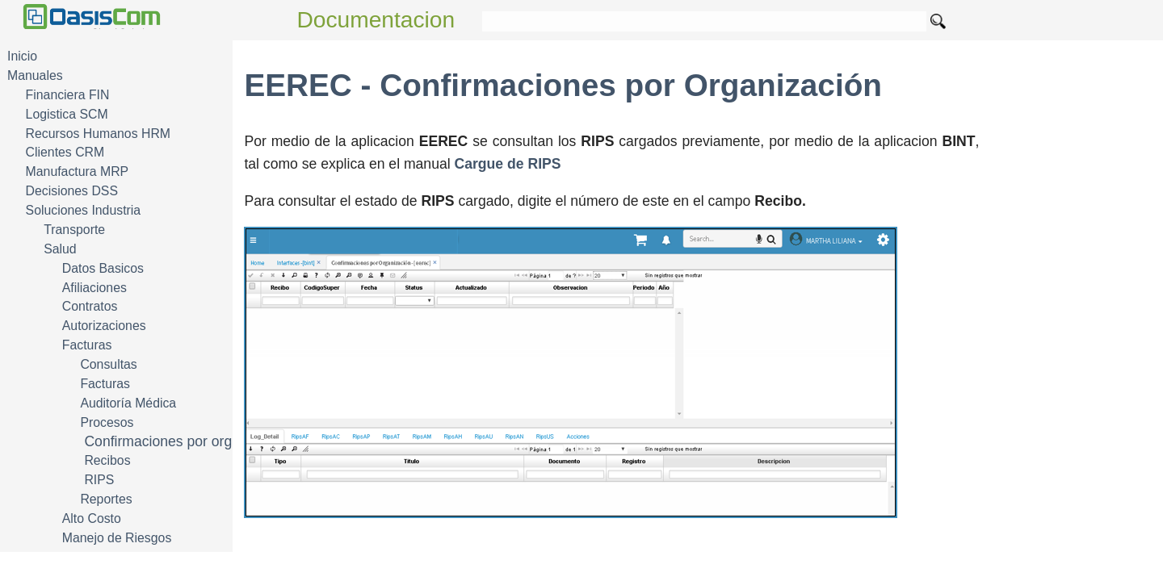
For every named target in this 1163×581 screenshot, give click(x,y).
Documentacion (376, 19)
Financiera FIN (68, 95)
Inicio (22, 56)
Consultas (108, 364)
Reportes (106, 499)
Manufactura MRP (77, 171)
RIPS (99, 480)
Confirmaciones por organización (188, 441)
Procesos (106, 422)
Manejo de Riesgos (117, 538)
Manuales (35, 75)
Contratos (90, 306)
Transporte (74, 229)
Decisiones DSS (72, 191)
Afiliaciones (94, 288)
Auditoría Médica (128, 403)
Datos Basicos (103, 268)
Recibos (107, 460)
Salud (60, 249)
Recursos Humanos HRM (98, 133)
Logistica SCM (67, 114)
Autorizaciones (104, 325)
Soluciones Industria (83, 210)
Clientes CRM (65, 152)
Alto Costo (91, 518)
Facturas (87, 345)
